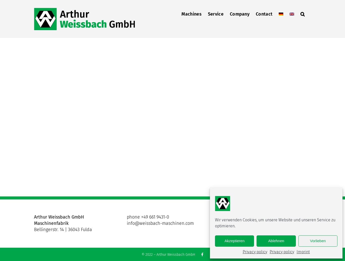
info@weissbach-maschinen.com (160, 223)
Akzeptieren (234, 241)
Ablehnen (276, 241)
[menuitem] (281, 13)
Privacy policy (255, 251)
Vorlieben (318, 241)
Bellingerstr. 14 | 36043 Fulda (63, 229)
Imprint (303, 251)
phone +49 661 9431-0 (148, 217)
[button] (302, 13)
